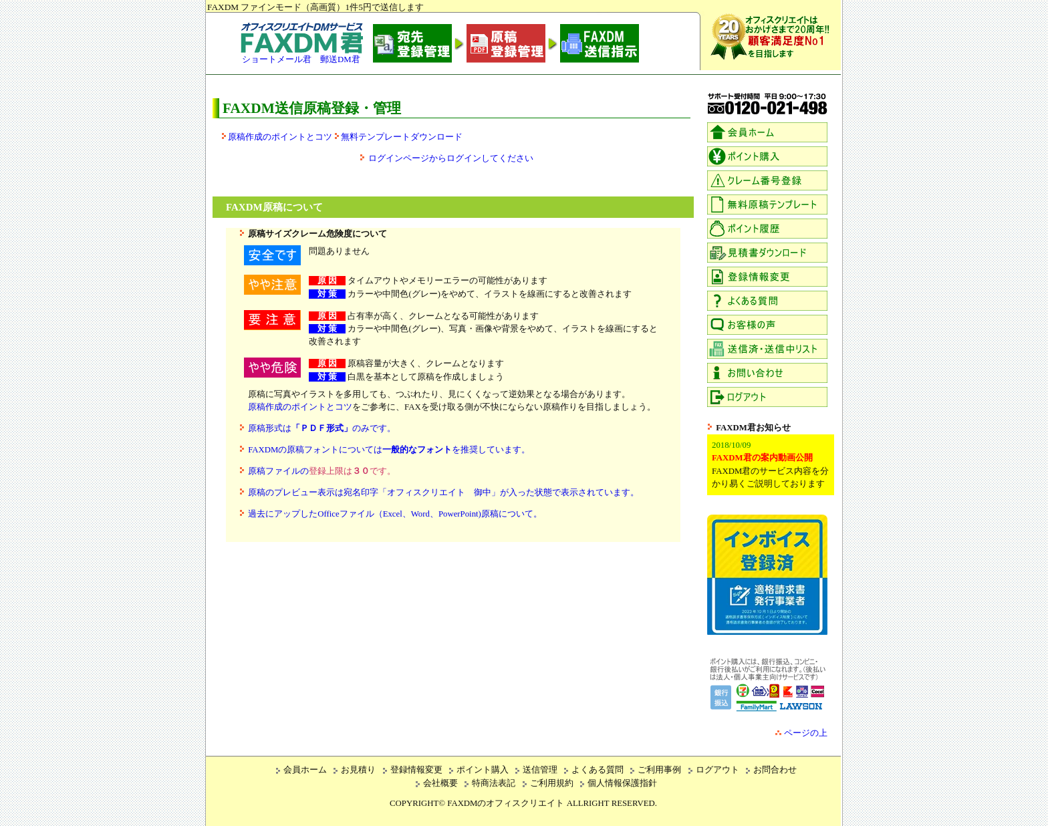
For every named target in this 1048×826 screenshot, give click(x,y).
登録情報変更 (416, 770)
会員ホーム (305, 770)
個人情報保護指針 (622, 783)
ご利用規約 (551, 783)
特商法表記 (493, 783)
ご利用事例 (659, 770)
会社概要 (440, 783)
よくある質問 (597, 770)
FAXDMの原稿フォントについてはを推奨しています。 (389, 449)
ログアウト (717, 770)
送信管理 (540, 770)
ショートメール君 (276, 59)
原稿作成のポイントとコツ (280, 137)
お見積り (358, 770)
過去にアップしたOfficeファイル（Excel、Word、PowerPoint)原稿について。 (395, 514)
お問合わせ (775, 770)
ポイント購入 (482, 770)
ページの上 (805, 733)
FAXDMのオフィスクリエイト (505, 803)
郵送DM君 (340, 59)
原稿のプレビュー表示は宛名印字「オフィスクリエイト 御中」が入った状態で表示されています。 (443, 492)
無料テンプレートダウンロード (402, 137)
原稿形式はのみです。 (322, 428)
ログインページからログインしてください (450, 158)
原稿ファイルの (322, 471)
